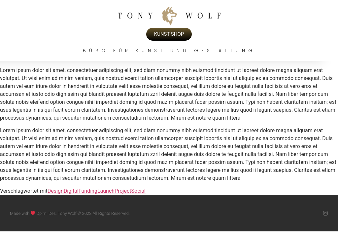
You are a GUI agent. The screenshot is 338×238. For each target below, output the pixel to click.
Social (138, 191)
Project (123, 191)
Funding (88, 191)
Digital (71, 191)
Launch (106, 191)
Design (56, 191)
